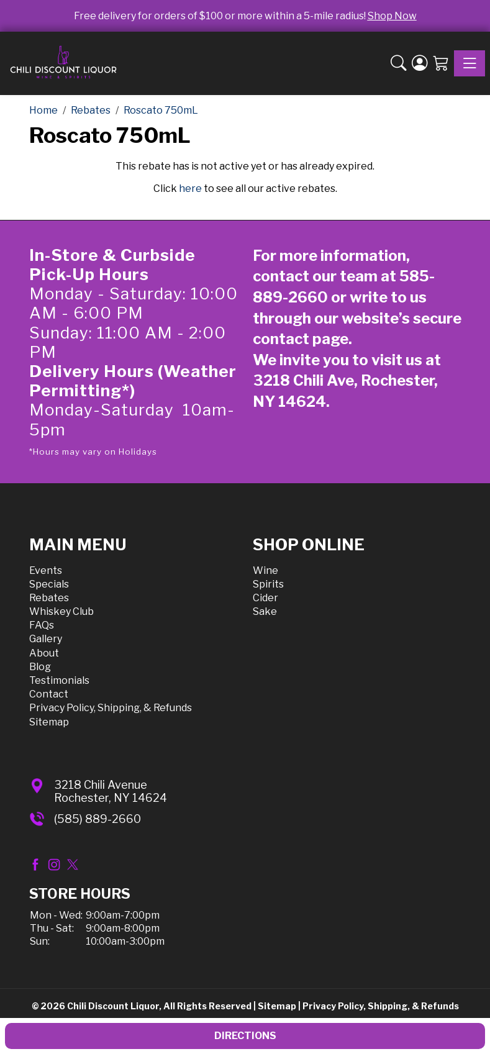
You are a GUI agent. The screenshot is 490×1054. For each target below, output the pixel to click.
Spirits (268, 584)
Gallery (45, 639)
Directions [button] (245, 1036)
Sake (265, 611)
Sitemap (49, 722)
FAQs (41, 625)
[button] (399, 63)
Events (45, 570)
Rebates (49, 598)
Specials (49, 584)
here (190, 188)
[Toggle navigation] (469, 63)
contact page (300, 339)
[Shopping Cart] (441, 63)
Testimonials (59, 680)
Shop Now (392, 16)
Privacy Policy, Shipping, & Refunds (110, 708)
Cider (265, 598)
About (44, 653)
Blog (40, 667)
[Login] (420, 63)
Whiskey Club (61, 611)
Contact (48, 694)
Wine (265, 570)
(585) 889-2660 (97, 818)
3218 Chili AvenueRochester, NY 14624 (110, 791)
